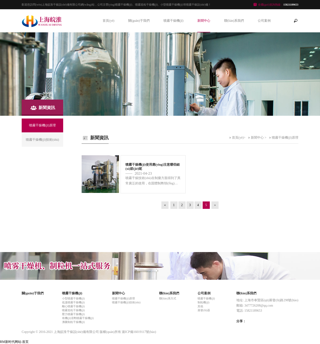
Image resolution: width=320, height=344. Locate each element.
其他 (200, 306)
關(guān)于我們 (139, 20)
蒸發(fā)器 (204, 310)
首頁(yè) (108, 20)
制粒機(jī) (203, 302)
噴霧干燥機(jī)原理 (285, 137)
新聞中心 (203, 20)
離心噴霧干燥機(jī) (73, 306)
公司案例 (264, 20)
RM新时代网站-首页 (14, 342)
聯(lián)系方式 (167, 298)
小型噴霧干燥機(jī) (73, 298)
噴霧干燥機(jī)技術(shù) (126, 302)
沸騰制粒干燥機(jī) (73, 322)
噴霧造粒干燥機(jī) (73, 310)
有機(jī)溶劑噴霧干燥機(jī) (78, 318)
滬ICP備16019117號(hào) (139, 332)
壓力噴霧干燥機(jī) (73, 314)
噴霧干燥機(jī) (173, 20)
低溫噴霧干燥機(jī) (73, 302)
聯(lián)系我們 (234, 20)
